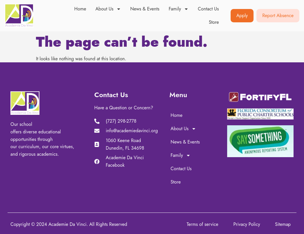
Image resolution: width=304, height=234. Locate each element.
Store (214, 22)
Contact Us (208, 9)
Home (80, 9)
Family (179, 9)
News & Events (145, 9)
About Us (108, 9)
